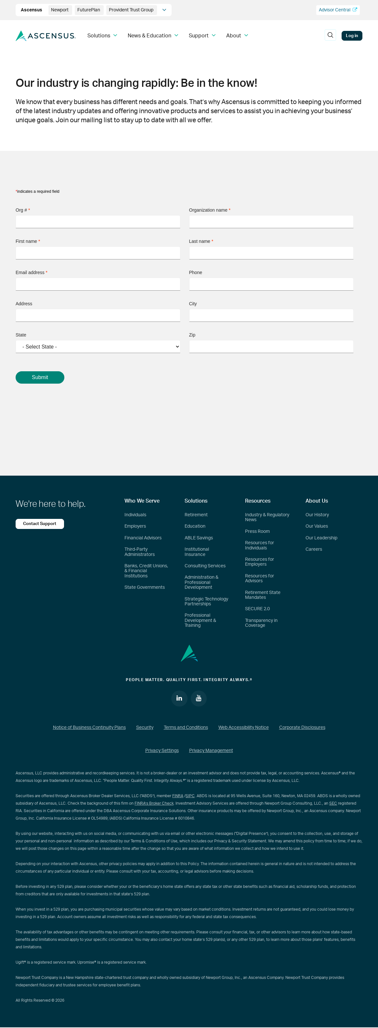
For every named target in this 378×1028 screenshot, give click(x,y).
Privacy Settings (162, 751)
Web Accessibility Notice (243, 728)
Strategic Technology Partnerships (206, 601)
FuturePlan (89, 10)
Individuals (135, 515)
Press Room (257, 531)
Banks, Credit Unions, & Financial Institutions (146, 571)
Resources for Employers (259, 562)
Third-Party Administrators (139, 552)
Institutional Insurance (197, 552)
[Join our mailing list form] (189, 312)
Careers (314, 549)
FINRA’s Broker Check (154, 803)
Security (144, 728)
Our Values (317, 526)
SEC (333, 803)
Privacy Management (211, 751)
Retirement (196, 515)
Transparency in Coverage (261, 623)
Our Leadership (321, 538)
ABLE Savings (199, 538)
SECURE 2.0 (257, 609)
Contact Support (40, 524)
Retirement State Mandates (262, 595)
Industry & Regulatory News (267, 517)
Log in (352, 36)
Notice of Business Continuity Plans (89, 728)
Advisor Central (338, 9)
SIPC (190, 796)
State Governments (144, 587)
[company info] (164, 10)
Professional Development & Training (200, 620)
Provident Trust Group (131, 10)
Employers (135, 526)
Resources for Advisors (259, 578)
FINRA (177, 796)
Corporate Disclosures (302, 728)
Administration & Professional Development (201, 582)
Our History (317, 515)
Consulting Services (205, 566)
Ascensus (32, 10)
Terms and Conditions (186, 728)
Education (195, 526)
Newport (60, 10)
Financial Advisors (143, 538)
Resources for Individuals (259, 545)
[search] (330, 35)
